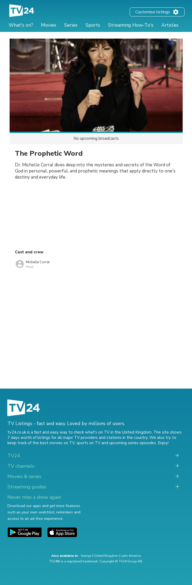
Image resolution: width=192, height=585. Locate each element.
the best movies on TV (53, 443)
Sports (92, 25)
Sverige (86, 556)
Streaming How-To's (130, 25)
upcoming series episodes (132, 443)
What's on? (21, 25)
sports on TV (88, 443)
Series (70, 25)
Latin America (131, 556)
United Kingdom (106, 556)
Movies (48, 25)
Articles (169, 25)
